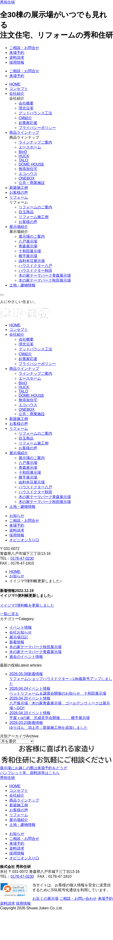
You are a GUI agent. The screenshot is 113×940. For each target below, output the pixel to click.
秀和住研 (7, 2)
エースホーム (30, 147)
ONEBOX (26, 178)
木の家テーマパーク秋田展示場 (45, 280)
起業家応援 (28, 123)
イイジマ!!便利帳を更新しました (27, 605)
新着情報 (16, 642)
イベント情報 (20, 627)
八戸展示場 (28, 241)
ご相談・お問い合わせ (78, 899)
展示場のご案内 (32, 236)
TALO (23, 160)
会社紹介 (16, 93)
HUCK (24, 156)
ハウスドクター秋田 (35, 271)
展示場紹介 (18, 227)
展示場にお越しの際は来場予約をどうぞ (33, 768)
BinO (23, 152)
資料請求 (16, 57)
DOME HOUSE (31, 164)
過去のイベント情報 (26, 657)
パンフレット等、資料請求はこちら (30, 773)
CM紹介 (25, 118)
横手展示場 (28, 256)
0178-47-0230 (22, 558)
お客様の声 (18, 192)
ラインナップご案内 (35, 142)
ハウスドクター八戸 (35, 266)
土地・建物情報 (22, 285)
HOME (15, 84)
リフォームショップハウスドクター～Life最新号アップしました (60, 679)
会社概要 (26, 103)
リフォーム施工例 (33, 217)
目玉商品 (26, 212)
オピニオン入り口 (24, 540)
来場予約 (16, 53)
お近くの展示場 (45, 899)
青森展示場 (28, 246)
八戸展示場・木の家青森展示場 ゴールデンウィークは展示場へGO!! (59, 703)
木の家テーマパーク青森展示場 (45, 275)
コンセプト (18, 89)
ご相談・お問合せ (24, 48)
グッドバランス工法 (35, 113)
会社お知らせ (20, 632)
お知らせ (16, 516)
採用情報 (16, 62)
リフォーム (18, 197)
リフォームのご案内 (35, 207)
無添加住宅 (28, 169)
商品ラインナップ (24, 133)
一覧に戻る (9, 614)
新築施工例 (18, 188)
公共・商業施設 (32, 183)
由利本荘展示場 (32, 261)
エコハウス (28, 174)
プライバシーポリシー (37, 128)
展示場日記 (18, 637)
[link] (14, 890)
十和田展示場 (30, 251)
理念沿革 (26, 108)
